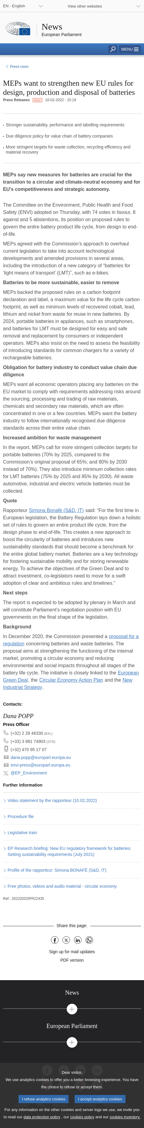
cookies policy (82, 1123)
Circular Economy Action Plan (71, 680)
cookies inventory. (124, 1123)
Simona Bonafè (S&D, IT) (56, 510)
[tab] (72, 992)
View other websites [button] (85, 6)
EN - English (14, 6)
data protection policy (42, 1123)
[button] (130, 49)
